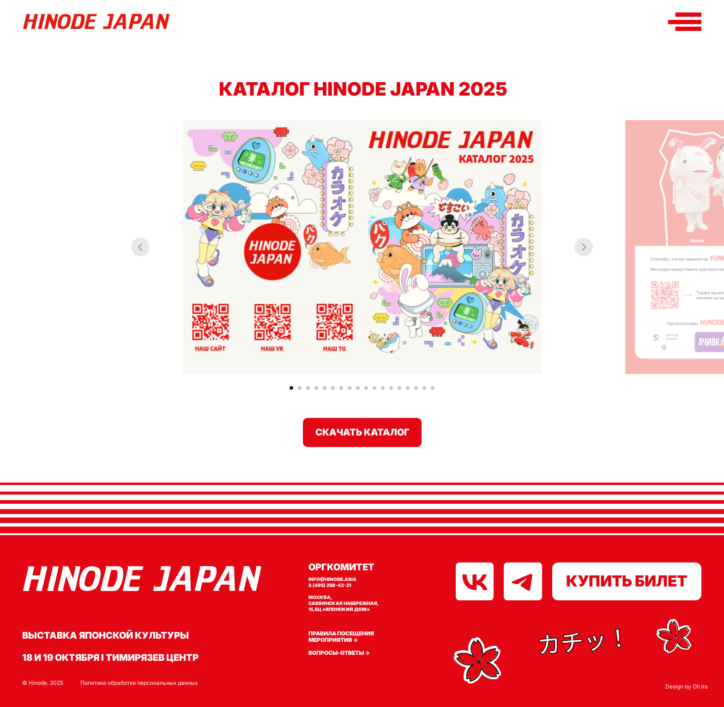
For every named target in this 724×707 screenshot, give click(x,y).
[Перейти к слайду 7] (341, 388)
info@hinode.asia (332, 579)
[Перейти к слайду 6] (333, 388)
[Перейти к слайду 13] (391, 388)
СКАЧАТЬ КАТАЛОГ (362, 432)
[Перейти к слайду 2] (300, 388)
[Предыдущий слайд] (140, 247)
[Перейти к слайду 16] (416, 388)
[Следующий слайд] (583, 247)
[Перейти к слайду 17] (424, 388)
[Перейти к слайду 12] (383, 388)
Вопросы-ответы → (339, 653)
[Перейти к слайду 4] (316, 388)
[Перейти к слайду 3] (308, 388)
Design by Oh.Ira (686, 686)
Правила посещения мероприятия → (341, 636)
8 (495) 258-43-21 (329, 585)
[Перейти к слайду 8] (349, 388)
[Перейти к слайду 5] (324, 388)
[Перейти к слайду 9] (358, 388)
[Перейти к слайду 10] (366, 388)
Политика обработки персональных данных (139, 683)
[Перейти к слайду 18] (432, 388)
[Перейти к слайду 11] (374, 388)
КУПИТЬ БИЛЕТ (626, 581)
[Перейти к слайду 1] (291, 388)
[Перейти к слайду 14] (399, 388)
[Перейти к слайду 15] (408, 388)
